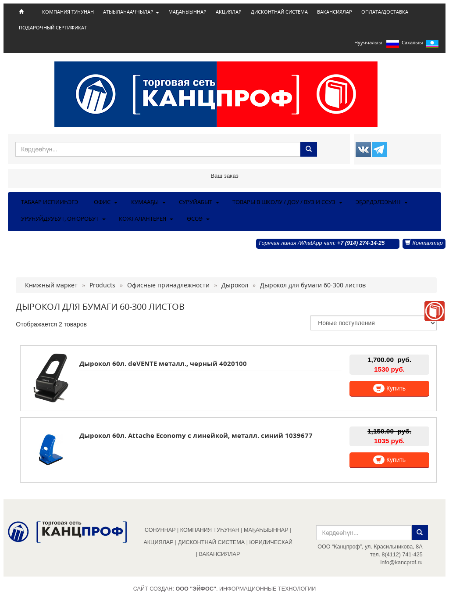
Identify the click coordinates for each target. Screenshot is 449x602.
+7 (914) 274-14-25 (361, 243)
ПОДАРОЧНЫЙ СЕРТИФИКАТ (53, 28)
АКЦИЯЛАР (229, 12)
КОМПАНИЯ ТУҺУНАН (68, 12)
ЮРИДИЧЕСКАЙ (270, 542)
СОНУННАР (160, 530)
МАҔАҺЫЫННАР (187, 12)
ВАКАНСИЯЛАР (334, 12)
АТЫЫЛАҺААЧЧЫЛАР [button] (131, 12)
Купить (389, 388)
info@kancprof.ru (402, 562)
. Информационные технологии (245, 589)
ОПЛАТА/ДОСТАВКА (384, 12)
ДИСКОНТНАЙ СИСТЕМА (279, 12)
